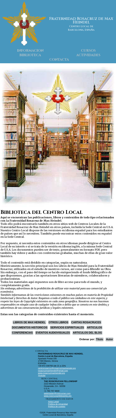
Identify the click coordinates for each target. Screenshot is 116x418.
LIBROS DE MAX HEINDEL (29, 322)
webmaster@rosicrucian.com (57, 393)
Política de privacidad (58, 404)
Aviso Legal (53, 401)
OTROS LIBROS (58, 322)
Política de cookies (56, 406)
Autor (109, 339)
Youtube (41, 375)
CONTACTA (59, 59)
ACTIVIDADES (88, 55)
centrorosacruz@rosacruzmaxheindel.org (57, 368)
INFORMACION (30, 50)
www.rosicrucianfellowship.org (57, 396)
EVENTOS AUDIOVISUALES (53, 332)
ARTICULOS (94, 327)
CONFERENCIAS (22, 332)
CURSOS (88, 50)
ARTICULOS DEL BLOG (87, 332)
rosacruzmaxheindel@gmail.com (53, 370)
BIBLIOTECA (30, 55)
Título (99, 339)
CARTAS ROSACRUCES (86, 322)
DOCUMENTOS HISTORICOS (29, 327)
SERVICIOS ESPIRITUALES (67, 327)
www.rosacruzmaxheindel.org (51, 373)
